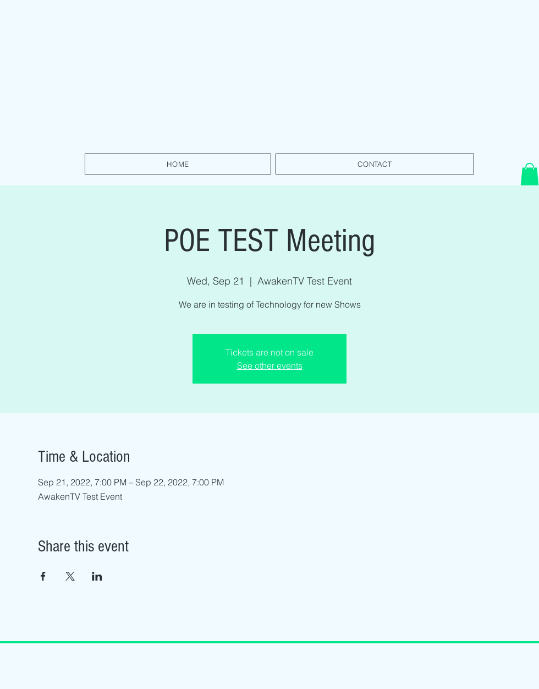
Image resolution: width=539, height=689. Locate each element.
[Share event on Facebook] (43, 576)
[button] (529, 174)
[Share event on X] (70, 576)
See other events (269, 365)
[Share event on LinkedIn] (97, 576)
